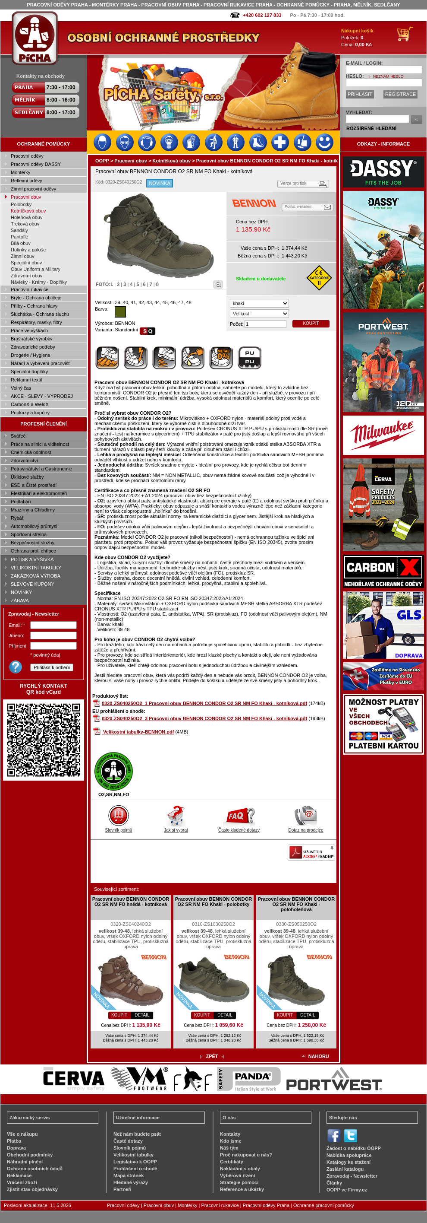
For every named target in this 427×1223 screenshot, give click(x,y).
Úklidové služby (27, 477)
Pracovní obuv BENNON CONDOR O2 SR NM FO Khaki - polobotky (213, 901)
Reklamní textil (26, 379)
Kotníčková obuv (28, 210)
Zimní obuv (22, 256)
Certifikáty (231, 1161)
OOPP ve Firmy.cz (347, 1189)
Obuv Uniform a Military (35, 269)
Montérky (20, 172)
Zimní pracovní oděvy (33, 188)
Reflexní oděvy (26, 180)
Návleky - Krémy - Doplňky (39, 282)
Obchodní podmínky (30, 1154)
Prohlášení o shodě (135, 1168)
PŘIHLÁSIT (360, 94)
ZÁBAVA (20, 600)
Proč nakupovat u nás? (246, 1154)
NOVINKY (21, 592)
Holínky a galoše (28, 249)
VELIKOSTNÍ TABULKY (36, 567)
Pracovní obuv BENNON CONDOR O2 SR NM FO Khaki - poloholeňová (296, 904)
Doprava (16, 1147)
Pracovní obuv (26, 197)
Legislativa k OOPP (135, 1161)
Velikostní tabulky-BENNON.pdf (138, 731)
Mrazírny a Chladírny (33, 509)
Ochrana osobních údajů (35, 1168)
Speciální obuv (26, 262)
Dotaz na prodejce (305, 827)
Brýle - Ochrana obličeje (36, 297)
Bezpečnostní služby (32, 542)
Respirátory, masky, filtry (36, 322)
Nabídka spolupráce (349, 1155)
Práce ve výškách (29, 330)
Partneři (122, 1189)
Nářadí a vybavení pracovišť (40, 363)
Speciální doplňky (29, 371)
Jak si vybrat (176, 827)
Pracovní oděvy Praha (266, 1205)
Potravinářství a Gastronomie (41, 468)
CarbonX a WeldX (30, 404)
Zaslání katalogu (345, 1169)
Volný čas (21, 388)
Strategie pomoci (239, 1182)
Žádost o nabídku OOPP (354, 1148)
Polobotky (21, 204)
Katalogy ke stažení (348, 1162)
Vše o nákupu (22, 1134)
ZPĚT (212, 1056)
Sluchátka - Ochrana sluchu (40, 314)
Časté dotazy (128, 1141)
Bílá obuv (21, 243)
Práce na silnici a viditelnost (40, 444)
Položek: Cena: (357, 37)
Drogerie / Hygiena (30, 355)
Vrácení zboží (22, 1182)
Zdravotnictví (24, 460)
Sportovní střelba (29, 534)
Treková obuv (25, 223)
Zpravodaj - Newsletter (352, 1176)
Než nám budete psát (137, 1134)
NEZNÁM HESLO (388, 76)
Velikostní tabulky (133, 1154)
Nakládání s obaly (240, 1168)
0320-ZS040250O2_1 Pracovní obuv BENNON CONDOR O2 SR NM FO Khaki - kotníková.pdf (204, 703)
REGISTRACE (400, 94)
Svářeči (19, 435)
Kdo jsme (231, 1141)
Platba (14, 1141)
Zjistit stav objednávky (32, 1189)
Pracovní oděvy (27, 156)
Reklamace (19, 1175)
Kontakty (230, 1134)
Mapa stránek (128, 1175)
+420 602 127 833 (262, 15)
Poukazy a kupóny (30, 412)
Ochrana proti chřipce (33, 550)
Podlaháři (21, 501)
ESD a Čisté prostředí (34, 485)
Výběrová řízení (237, 1175)
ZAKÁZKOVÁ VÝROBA (35, 575)
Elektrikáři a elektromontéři (39, 493)
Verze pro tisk (293, 183)
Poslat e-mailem (299, 206)
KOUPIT (311, 323)
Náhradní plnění (25, 1161)
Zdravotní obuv (26, 275)
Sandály (19, 230)
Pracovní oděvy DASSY (36, 164)
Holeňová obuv (26, 217)
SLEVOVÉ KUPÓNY (32, 584)
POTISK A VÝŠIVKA (32, 559)
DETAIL (142, 1015)
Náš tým (229, 1147)
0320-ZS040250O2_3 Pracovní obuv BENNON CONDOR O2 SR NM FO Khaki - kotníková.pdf (204, 718)
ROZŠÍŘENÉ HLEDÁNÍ (371, 128)
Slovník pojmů (118, 827)
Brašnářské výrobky (32, 338)
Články (334, 1182)
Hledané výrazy (130, 1182)
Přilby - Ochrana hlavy (34, 305)
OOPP (102, 160)
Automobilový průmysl (34, 526)
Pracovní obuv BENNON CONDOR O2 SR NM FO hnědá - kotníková (130, 901)
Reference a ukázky (242, 1189)
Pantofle (19, 236)
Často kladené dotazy (239, 827)
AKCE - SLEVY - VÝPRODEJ (42, 396)
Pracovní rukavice (29, 289)
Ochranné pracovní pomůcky (323, 1205)
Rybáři (18, 518)
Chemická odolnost (31, 452)
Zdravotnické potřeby (33, 346)
